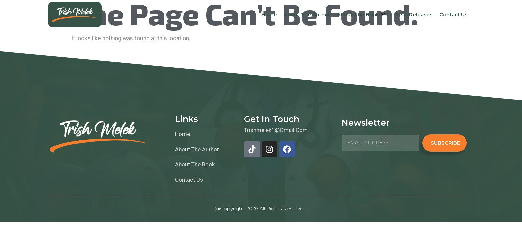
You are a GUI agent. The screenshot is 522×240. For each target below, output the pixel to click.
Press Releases (413, 14)
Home (270, 14)
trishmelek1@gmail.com (276, 130)
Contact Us (453, 14)
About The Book (361, 14)
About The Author (308, 14)
